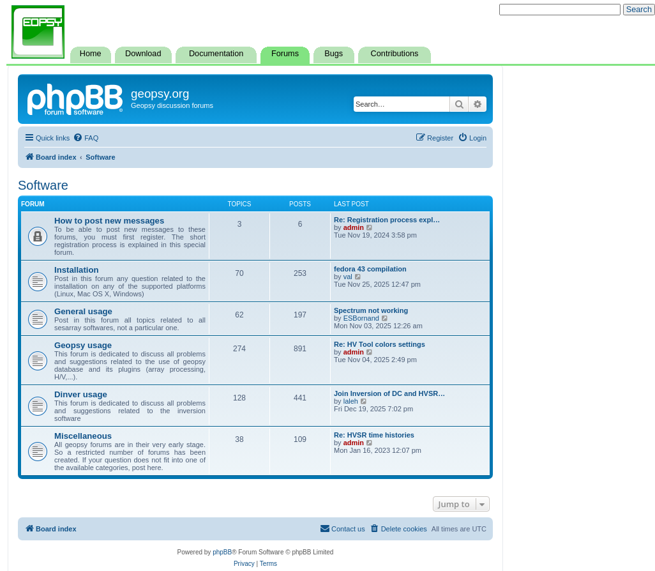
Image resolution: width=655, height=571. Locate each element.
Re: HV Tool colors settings (379, 344)
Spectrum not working (371, 310)
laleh (350, 401)
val (347, 276)
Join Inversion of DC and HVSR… (389, 393)
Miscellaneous (83, 436)
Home (91, 53)
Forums (285, 53)
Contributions (395, 53)
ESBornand (361, 318)
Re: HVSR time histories (374, 435)
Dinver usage (80, 394)
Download (143, 53)
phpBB (222, 552)
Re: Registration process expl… (387, 220)
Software (43, 185)
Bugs (333, 53)
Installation (76, 270)
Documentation (216, 53)
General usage (83, 311)
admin (353, 227)
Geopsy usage (83, 345)
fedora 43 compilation (370, 269)
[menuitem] (85, 138)
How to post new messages (109, 220)
